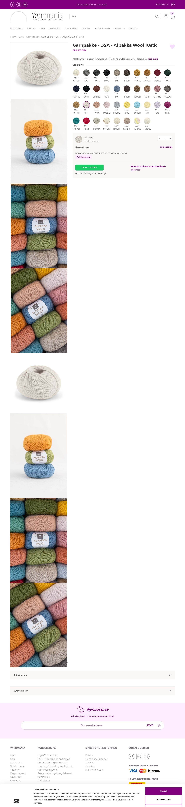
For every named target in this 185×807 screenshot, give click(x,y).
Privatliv (89, 762)
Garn (42, 28)
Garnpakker (33, 36)
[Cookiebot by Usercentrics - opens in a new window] (16, 802)
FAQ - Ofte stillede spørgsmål (54, 759)
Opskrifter (119, 28)
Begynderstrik (102, 28)
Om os (89, 755)
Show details (135, 802)
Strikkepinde (71, 28)
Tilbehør (86, 28)
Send (148, 725)
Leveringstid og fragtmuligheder (56, 766)
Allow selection (163, 782)
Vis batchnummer (84, 157)
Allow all (164, 773)
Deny (163, 790)
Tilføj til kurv (89, 167)
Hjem (13, 36)
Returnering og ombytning (53, 762)
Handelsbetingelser (96, 759)
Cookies (89, 766)
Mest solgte (16, 28)
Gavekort (134, 28)
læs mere (153, 59)
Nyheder (31, 28)
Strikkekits (55, 28)
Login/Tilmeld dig (47, 755)
